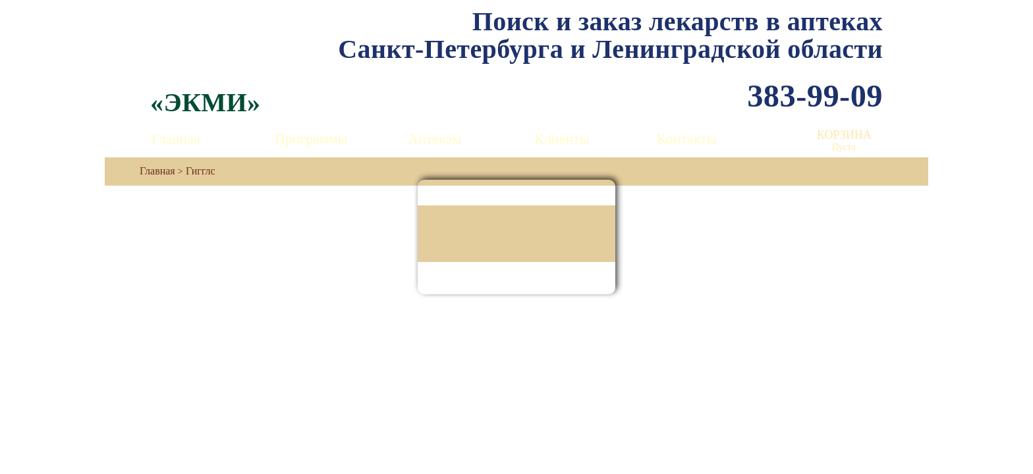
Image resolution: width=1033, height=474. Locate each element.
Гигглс (200, 170)
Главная (176, 138)
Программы (311, 138)
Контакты (687, 138)
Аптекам (434, 138)
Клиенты (561, 138)
